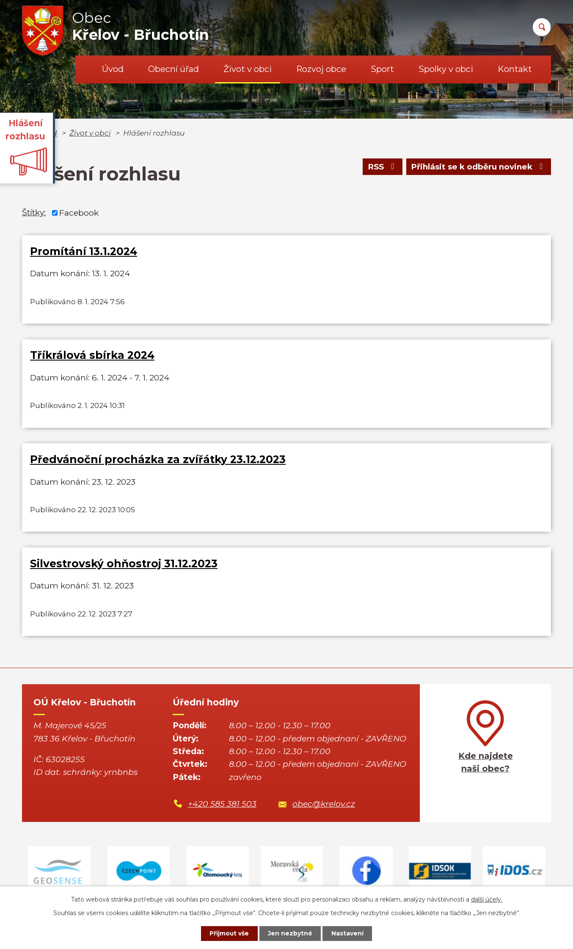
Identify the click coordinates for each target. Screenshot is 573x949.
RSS (380, 167)
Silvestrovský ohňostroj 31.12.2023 (124, 565)
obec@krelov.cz (323, 807)
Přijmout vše (229, 933)
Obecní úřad (173, 69)
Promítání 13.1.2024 (83, 251)
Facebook (79, 212)
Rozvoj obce (321, 69)
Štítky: (34, 212)
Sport (382, 69)
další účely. (486, 899)
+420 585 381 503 (222, 807)
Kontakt (515, 69)
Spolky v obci (446, 69)
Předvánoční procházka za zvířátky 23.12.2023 (158, 461)
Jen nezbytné (290, 933)
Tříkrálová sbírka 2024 (92, 356)
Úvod (113, 69)
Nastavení (348, 933)
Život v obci (247, 69)
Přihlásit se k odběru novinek (478, 167)
